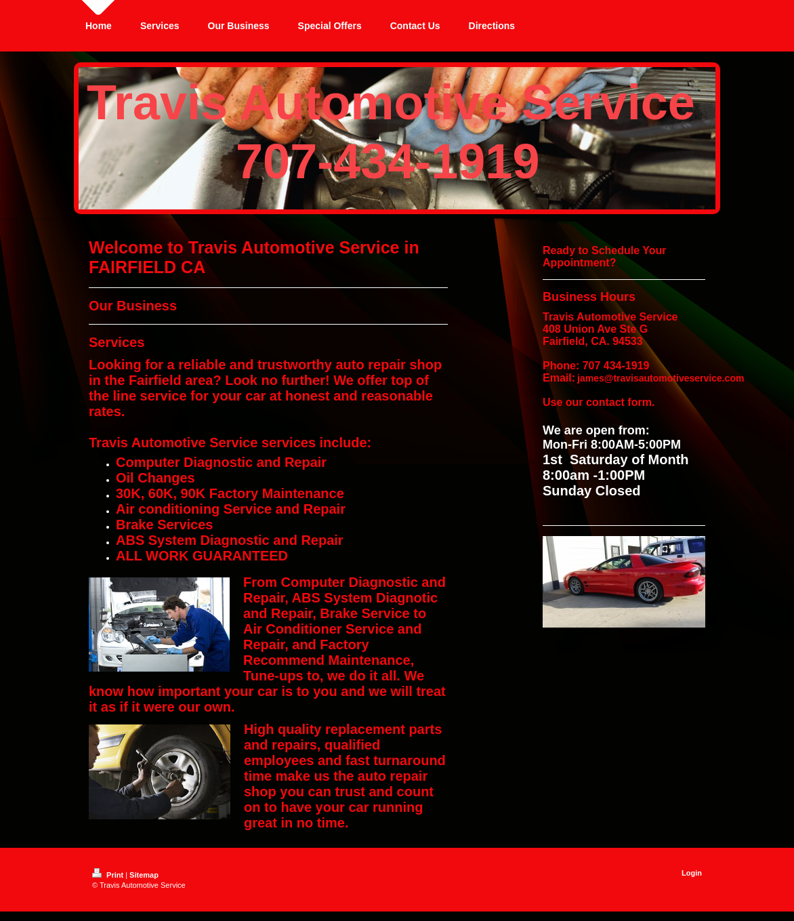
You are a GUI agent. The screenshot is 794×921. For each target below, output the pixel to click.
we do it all (361, 675)
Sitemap (144, 875)
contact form (619, 402)
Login (692, 873)
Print (108, 875)
